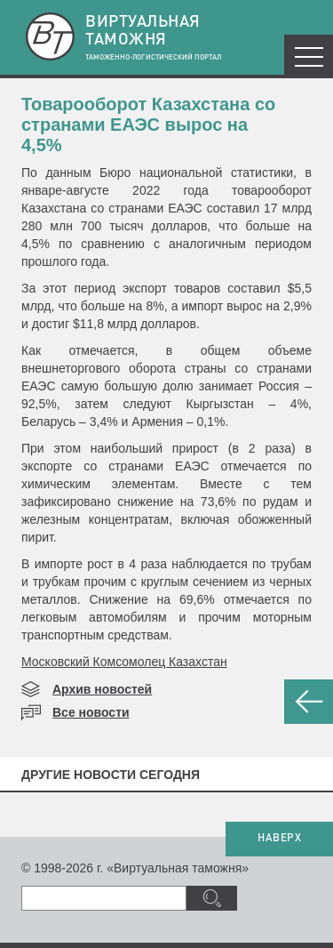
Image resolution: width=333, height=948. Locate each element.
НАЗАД (308, 701)
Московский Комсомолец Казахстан (124, 662)
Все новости (91, 712)
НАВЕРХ (279, 838)
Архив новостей (102, 689)
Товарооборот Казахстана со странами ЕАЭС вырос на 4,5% (148, 124)
